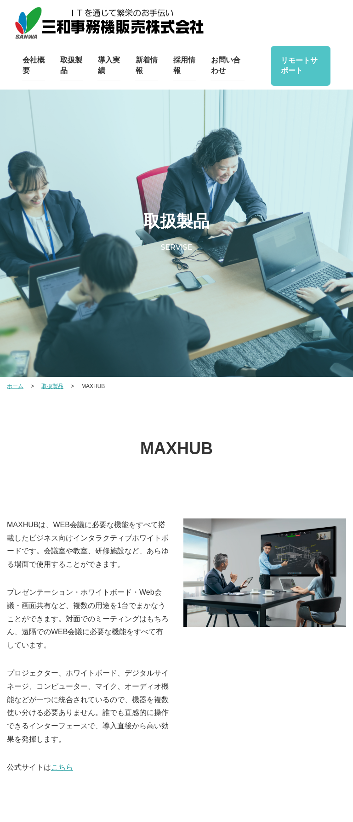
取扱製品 (71, 65)
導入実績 (108, 65)
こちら (62, 767)
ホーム (15, 386)
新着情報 (146, 65)
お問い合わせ (224, 65)
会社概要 (33, 65)
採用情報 (183, 65)
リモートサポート (298, 65)
